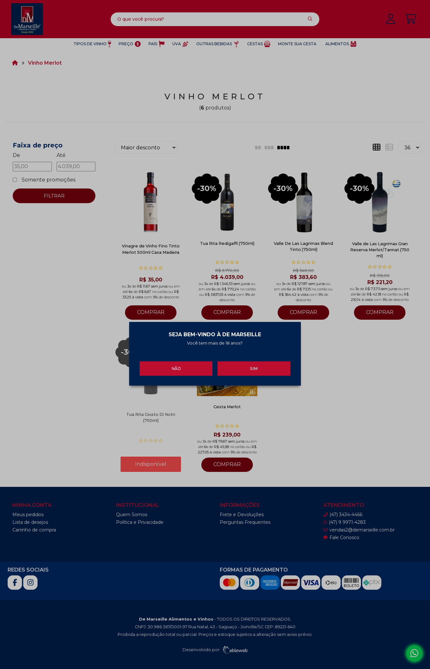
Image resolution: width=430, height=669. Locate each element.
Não (176, 365)
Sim (254, 365)
